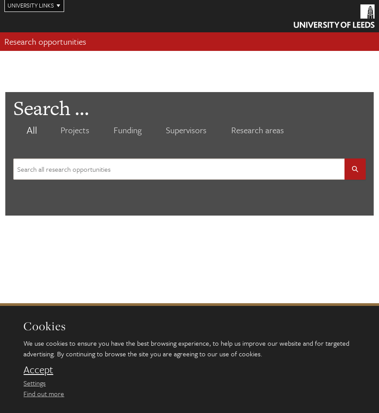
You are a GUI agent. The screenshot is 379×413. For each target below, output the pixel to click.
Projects (75, 130)
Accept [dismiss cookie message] (38, 369)
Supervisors (186, 130)
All (32, 130)
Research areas (257, 130)
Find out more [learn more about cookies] (43, 393)
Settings (34, 383)
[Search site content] (179, 169)
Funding (128, 130)
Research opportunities (45, 41)
